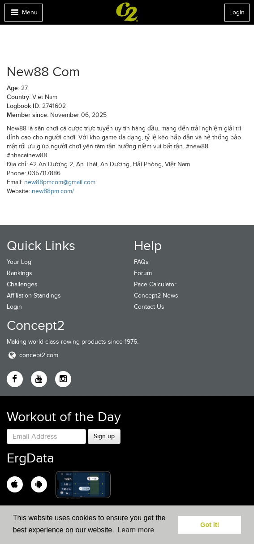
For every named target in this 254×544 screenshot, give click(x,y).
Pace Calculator (155, 284)
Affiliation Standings (34, 295)
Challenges (22, 284)
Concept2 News (156, 295)
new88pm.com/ (53, 191)
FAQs (141, 262)
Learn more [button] (135, 530)
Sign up (104, 436)
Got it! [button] (209, 524)
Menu (23, 15)
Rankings (19, 273)
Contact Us (149, 306)
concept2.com (32, 355)
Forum (143, 273)
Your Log (19, 262)
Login (237, 12)
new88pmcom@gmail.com (59, 182)
